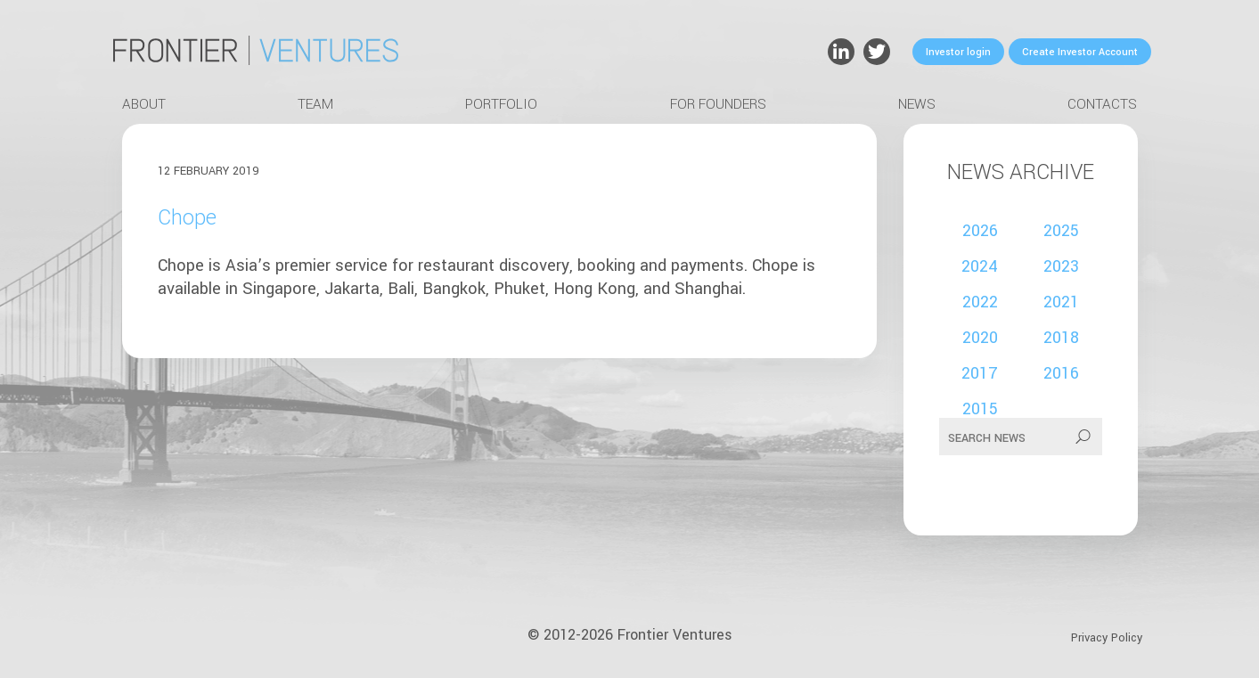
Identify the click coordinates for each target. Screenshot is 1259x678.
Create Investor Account (1080, 52)
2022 (980, 302)
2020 (980, 337)
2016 (1061, 373)
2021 (1061, 302)
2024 (979, 266)
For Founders (718, 104)
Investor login (958, 52)
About (144, 104)
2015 (980, 409)
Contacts (1102, 104)
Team (315, 104)
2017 (979, 373)
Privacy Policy (1106, 638)
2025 (1061, 230)
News (917, 104)
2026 (980, 230)
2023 (1061, 266)
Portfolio (501, 104)
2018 (1061, 337)
